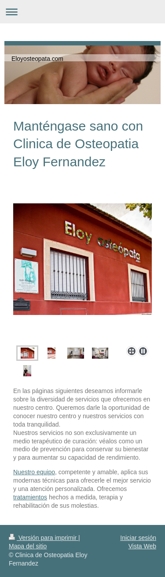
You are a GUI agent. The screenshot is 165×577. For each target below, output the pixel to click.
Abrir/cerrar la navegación (82, 11)
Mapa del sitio (28, 546)
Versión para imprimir (43, 537)
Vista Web (142, 546)
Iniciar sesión (138, 537)
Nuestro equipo (34, 472)
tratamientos (30, 497)
